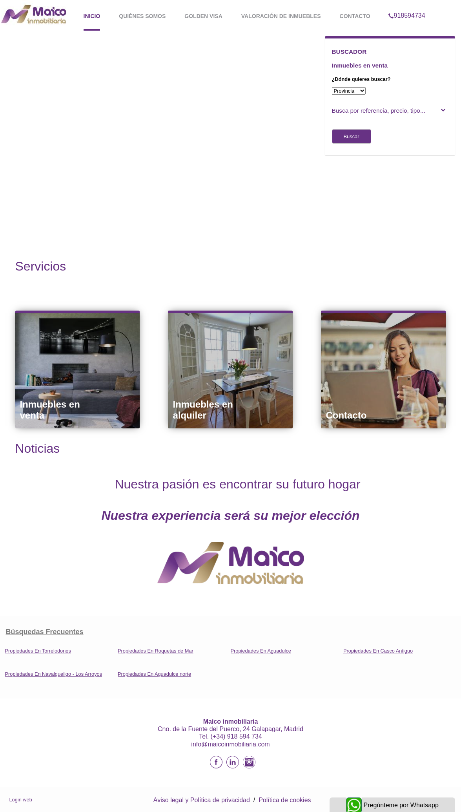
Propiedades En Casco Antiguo (378, 651)
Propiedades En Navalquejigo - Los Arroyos (53, 674)
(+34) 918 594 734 (236, 736)
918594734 (406, 5)
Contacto (355, 16)
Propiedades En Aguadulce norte (154, 674)
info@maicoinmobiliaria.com (230, 744)
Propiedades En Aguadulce (261, 651)
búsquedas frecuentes (45, 632)
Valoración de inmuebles (281, 16)
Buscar (351, 136)
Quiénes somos (142, 16)
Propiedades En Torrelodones (38, 651)
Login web (20, 800)
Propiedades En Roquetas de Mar (155, 651)
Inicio (92, 16)
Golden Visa (203, 16)
